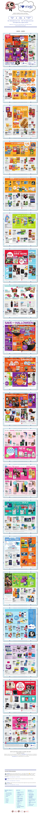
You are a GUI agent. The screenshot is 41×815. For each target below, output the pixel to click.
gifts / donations (24, 25)
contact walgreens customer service (20, 798)
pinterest (7, 801)
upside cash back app (18, 25)
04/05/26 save (11, 24)
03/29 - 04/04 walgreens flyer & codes (14, 20)
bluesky (7, 796)
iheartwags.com (24, 754)
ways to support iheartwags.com (31, 794)
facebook (7, 798)
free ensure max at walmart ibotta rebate (19, 24)
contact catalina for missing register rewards (20, 801)
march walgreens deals (17, 22)
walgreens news (31, 804)
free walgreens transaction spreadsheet (31, 797)
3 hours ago (17, 784)
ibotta (18, 804)
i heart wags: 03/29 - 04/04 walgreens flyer (10, 780)
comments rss (8, 795)
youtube (7, 802)
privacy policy (31, 805)
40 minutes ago (18, 780)
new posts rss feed (9, 794)
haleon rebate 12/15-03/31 (28, 24)
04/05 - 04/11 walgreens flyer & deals (27, 20)
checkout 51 (19, 805)
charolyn (8, 773)
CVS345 (8, 778)
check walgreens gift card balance (20, 794)
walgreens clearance (24, 22)
